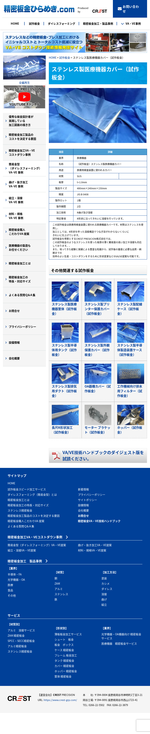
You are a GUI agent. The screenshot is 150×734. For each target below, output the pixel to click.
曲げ (104, 621)
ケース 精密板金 (64, 671)
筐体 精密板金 (62, 697)
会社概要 (14, 358)
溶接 (104, 615)
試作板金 (34, 23)
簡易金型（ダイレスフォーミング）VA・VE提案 (37, 566)
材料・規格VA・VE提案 (92, 571)
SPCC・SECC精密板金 (21, 662)
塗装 (104, 599)
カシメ (105, 605)
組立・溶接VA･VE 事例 (16, 200)
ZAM (57, 605)
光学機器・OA (16, 601)
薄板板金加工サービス (68, 655)
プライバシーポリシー (22, 326)
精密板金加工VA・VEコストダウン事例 (22, 152)
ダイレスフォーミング (61, 23)
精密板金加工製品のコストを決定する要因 (22, 137)
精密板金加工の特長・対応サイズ (20, 279)
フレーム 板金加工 (65, 676)
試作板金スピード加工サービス (27, 510)
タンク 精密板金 (64, 682)
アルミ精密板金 (17, 667)
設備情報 (14, 342)
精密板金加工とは (20, 263)
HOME (15, 23)
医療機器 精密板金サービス (119, 665)
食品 (10, 611)
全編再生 (24, 82)
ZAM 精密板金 (16, 657)
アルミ (58, 610)
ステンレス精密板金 (20, 531)
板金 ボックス (64, 666)
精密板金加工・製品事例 (98, 23)
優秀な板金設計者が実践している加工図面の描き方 (21, 121)
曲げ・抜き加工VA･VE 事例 (18, 184)
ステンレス (61, 615)
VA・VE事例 (131, 23)
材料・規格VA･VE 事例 (16, 216)
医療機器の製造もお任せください (20, 247)
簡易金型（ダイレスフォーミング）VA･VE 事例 (25, 168)
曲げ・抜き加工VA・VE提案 (95, 566)
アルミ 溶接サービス (21, 651)
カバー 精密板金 (64, 687)
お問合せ (14, 311)
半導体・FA (15, 596)
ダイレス (106, 610)
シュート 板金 (64, 660)
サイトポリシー (87, 521)
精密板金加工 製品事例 (25, 582)
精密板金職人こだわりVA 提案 (19, 232)
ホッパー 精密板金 (65, 692)
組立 (104, 626)
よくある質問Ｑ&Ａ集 (22, 295)
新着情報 (83, 510)
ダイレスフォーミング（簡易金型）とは (32, 516)
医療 (10, 606)
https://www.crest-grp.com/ (60, 721)
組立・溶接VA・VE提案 (22, 571)
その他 (12, 617)
